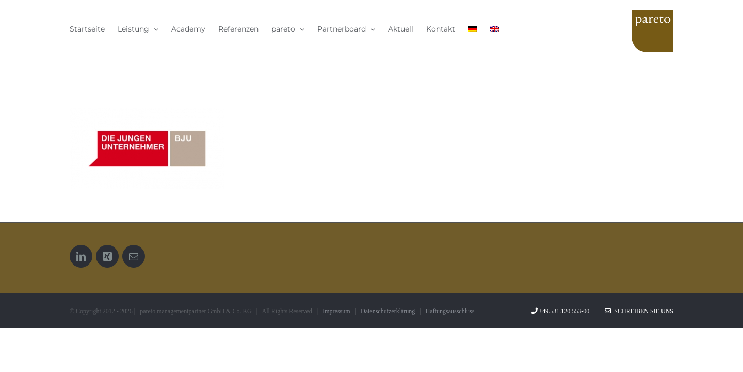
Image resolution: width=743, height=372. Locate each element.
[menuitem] (555, 28)
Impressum (336, 311)
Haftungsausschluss (450, 311)
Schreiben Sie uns (639, 311)
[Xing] (107, 256)
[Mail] (133, 256)
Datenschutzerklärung (388, 311)
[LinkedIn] (81, 256)
